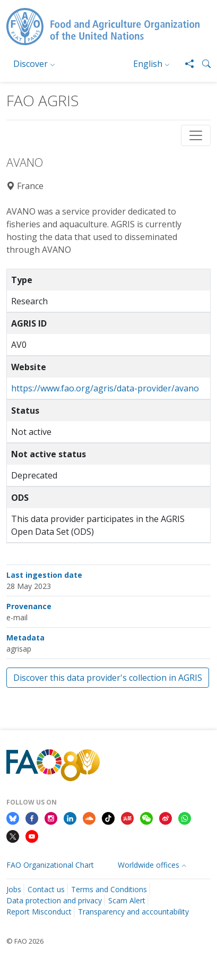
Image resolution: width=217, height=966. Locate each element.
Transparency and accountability (133, 912)
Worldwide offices (148, 865)
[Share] (185, 63)
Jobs (13, 889)
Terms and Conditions (109, 889)
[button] (202, 63)
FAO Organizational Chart (50, 865)
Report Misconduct (39, 912)
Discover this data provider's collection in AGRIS (107, 677)
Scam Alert (126, 900)
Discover (30, 64)
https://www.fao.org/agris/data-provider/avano (105, 388)
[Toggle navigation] (196, 135)
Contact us (46, 889)
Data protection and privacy (54, 900)
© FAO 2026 (25, 941)
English (147, 64)
